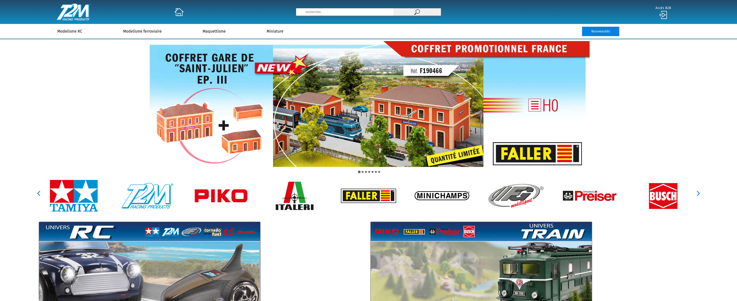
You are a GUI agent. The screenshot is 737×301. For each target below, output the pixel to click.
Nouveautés (600, 31)
